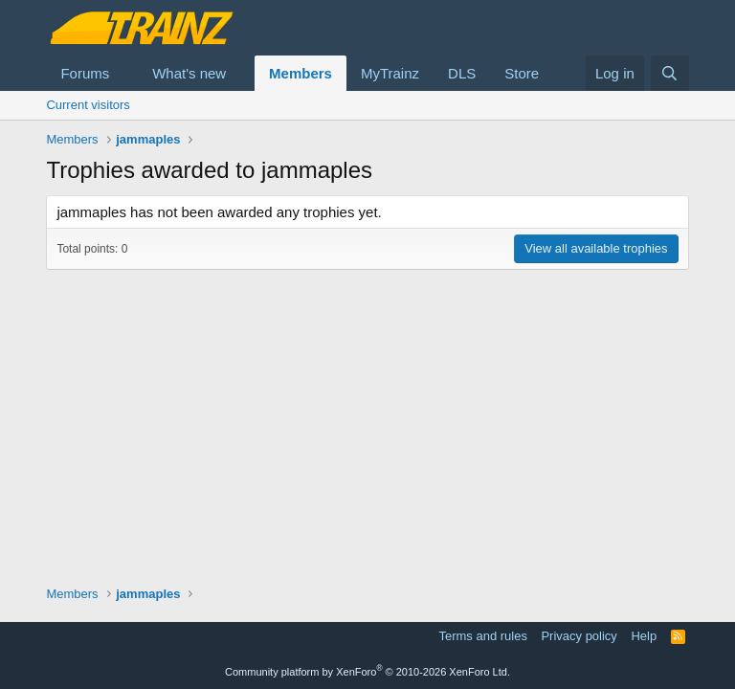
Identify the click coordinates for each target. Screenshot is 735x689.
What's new (189, 73)
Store (521, 73)
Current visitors (87, 105)
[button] (124, 73)
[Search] (669, 73)
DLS (462, 73)
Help (644, 636)
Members (300, 73)
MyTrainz (390, 73)
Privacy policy (578, 636)
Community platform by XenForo (367, 672)
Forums (84, 73)
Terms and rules (482, 636)
